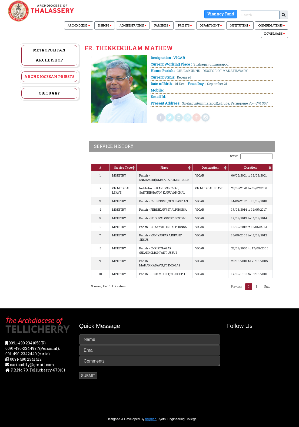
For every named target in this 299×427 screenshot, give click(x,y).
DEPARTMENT (211, 25)
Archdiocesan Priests (49, 76)
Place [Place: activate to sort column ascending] (164, 167)
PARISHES (162, 25)
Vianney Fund (220, 14)
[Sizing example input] (260, 15)
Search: (251, 156)
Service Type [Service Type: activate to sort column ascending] (123, 167)
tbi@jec (150, 419)
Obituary (49, 93)
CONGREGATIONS (271, 25)
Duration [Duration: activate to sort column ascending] (250, 167)
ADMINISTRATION (132, 25)
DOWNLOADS (274, 33)
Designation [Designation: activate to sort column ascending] (210, 167)
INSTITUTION (240, 25)
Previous (236, 286)
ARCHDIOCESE (79, 25)
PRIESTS (185, 25)
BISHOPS (104, 25)
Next (267, 286)
